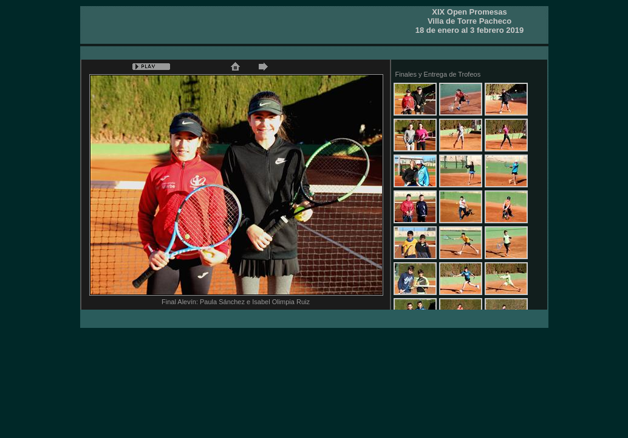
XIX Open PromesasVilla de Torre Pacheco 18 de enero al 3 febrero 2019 (469, 21)
